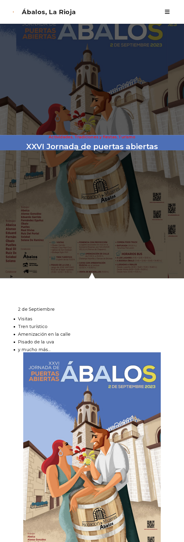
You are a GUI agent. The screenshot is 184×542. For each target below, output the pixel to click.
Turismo (126, 137)
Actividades (61, 137)
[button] (167, 12)
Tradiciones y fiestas (96, 137)
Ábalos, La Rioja (49, 12)
